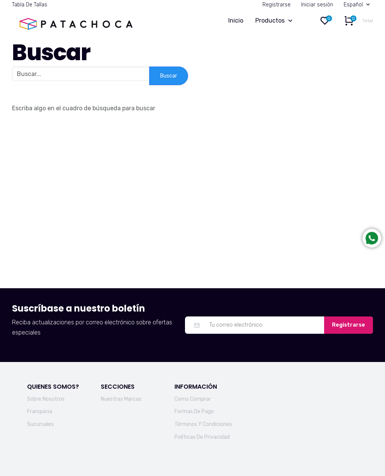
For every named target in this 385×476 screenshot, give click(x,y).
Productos (275, 20)
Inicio (235, 20)
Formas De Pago (194, 411)
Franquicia (39, 411)
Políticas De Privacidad (202, 437)
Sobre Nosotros (46, 399)
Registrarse (276, 5)
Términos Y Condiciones (203, 424)
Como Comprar (192, 399)
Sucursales (40, 424)
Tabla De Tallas (29, 5)
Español (358, 4)
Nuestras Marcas (121, 399)
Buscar (168, 76)
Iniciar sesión (317, 5)
